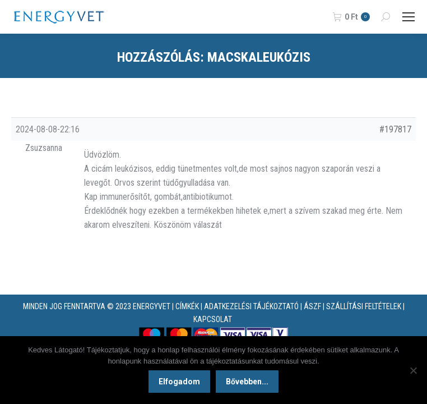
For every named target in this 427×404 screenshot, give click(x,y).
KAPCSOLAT (212, 319)
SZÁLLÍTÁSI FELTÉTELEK (363, 306)
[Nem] (413, 370)
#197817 (395, 129)
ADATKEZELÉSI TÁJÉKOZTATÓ (251, 306)
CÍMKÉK (187, 306)
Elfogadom (179, 381)
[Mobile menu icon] (408, 17)
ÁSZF (312, 306)
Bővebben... (247, 381)
